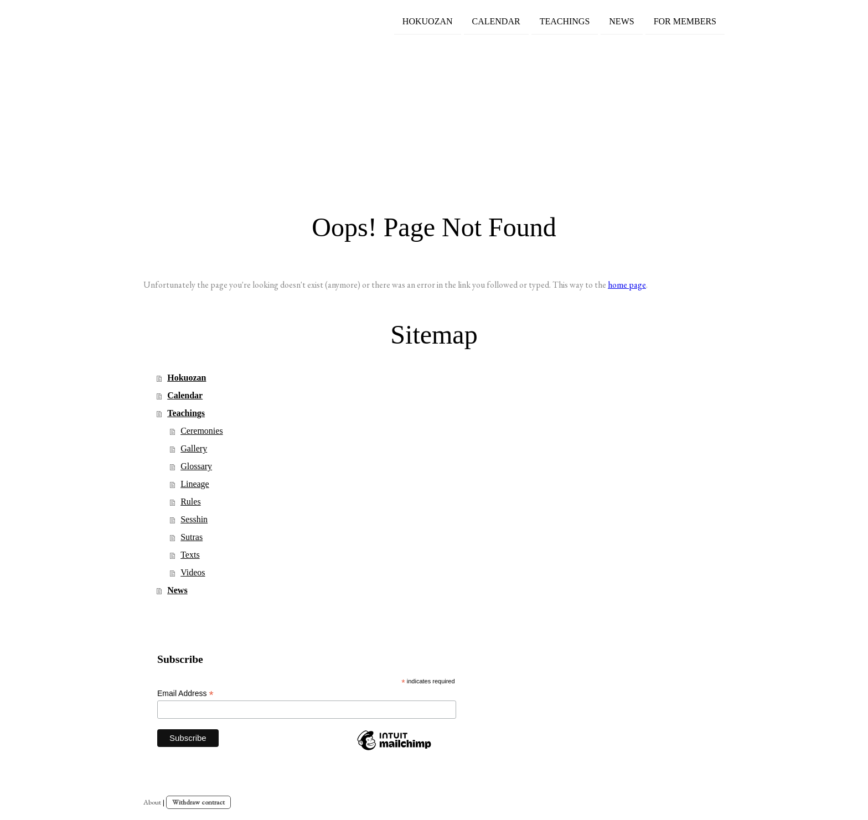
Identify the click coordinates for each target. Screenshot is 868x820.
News (621, 21)
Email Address (185, 693)
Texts (189, 554)
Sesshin (194, 519)
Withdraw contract (198, 802)
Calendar (496, 21)
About (152, 802)
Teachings (565, 21)
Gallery (193, 448)
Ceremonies (201, 430)
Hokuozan (427, 21)
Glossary (196, 466)
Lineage (194, 484)
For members (685, 21)
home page (627, 284)
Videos (192, 572)
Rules (190, 501)
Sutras (191, 537)
